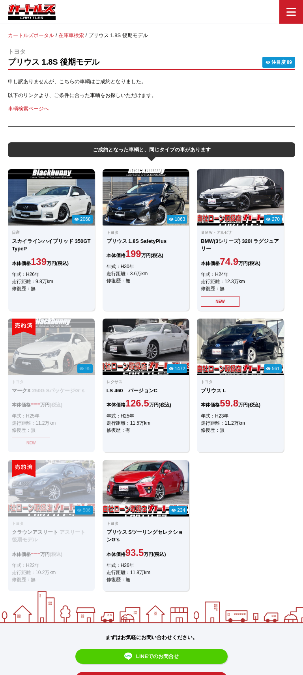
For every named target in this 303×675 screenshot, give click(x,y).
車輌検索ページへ (28, 109)
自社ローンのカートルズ (143, 630)
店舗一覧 (191, 630)
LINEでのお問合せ (151, 501)
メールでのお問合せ (151, 523)
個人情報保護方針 (231, 630)
